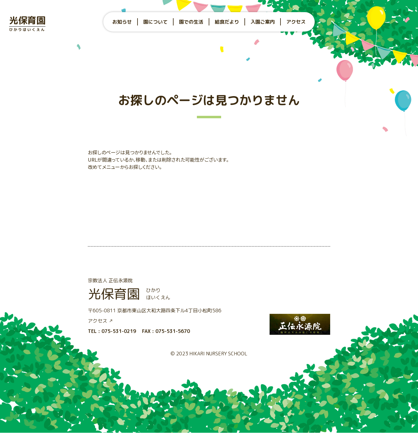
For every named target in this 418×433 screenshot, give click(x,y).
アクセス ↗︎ (100, 320)
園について (155, 21)
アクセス (296, 21)
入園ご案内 (262, 21)
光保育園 (27, 23)
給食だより (227, 21)
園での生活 (191, 21)
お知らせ (122, 21)
